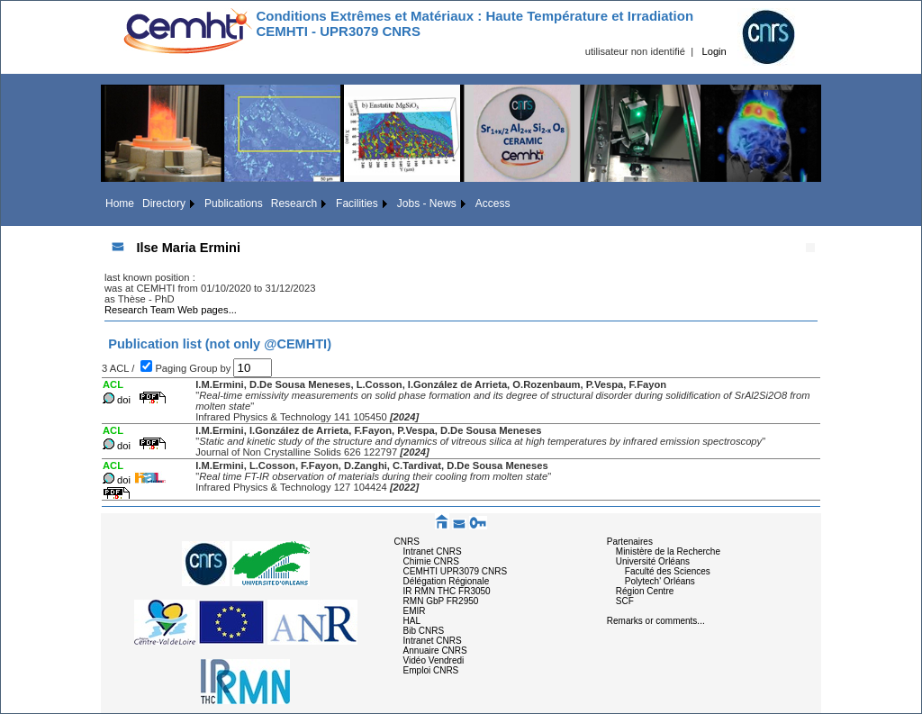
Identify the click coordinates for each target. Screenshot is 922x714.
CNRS (407, 542)
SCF (625, 601)
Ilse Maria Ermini (188, 247)
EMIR (414, 611)
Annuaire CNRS (435, 650)
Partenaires (630, 542)
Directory (163, 203)
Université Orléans (653, 561)
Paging (172, 368)
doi (124, 399)
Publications (233, 203)
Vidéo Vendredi (434, 660)
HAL (411, 621)
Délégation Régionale (446, 581)
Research (294, 203)
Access (493, 203)
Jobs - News (426, 203)
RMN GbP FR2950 (441, 601)
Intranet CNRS (432, 551)
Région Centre (644, 591)
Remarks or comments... (656, 621)
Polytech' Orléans (660, 581)
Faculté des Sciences (667, 571)
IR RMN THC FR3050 (447, 591)
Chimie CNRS (431, 561)
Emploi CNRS (431, 670)
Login (713, 51)
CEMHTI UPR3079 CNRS (455, 571)
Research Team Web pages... (170, 309)
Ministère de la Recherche (668, 551)
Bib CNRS (424, 631)
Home (119, 203)
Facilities (357, 203)
